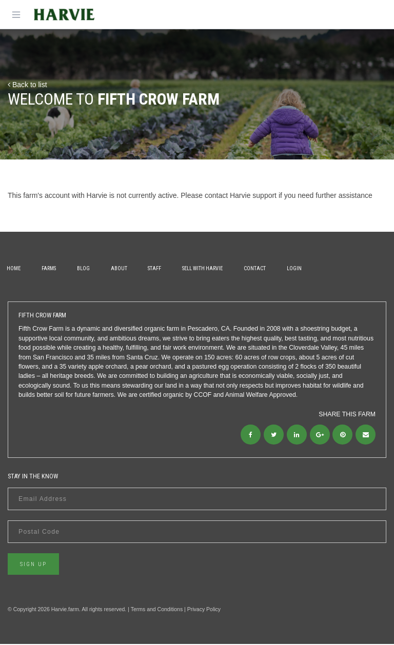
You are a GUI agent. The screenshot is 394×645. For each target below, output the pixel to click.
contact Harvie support (241, 195)
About (124, 268)
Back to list (27, 84)
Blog (87, 268)
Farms (51, 268)
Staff (162, 268)
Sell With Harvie (211, 268)
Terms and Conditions (157, 610)
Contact (265, 268)
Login (306, 268)
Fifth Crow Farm (41, 328)
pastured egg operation (224, 366)
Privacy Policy (204, 610)
